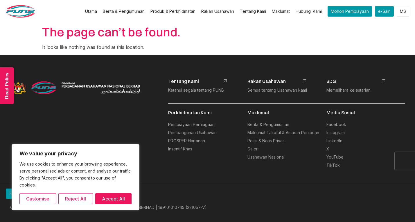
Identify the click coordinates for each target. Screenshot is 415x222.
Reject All (75, 199)
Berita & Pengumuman (124, 11)
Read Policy (6, 85)
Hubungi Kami (309, 11)
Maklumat (281, 11)
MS (403, 11)
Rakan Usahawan (217, 11)
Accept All (113, 199)
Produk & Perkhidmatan (172, 11)
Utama (91, 11)
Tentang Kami (253, 11)
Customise (37, 199)
